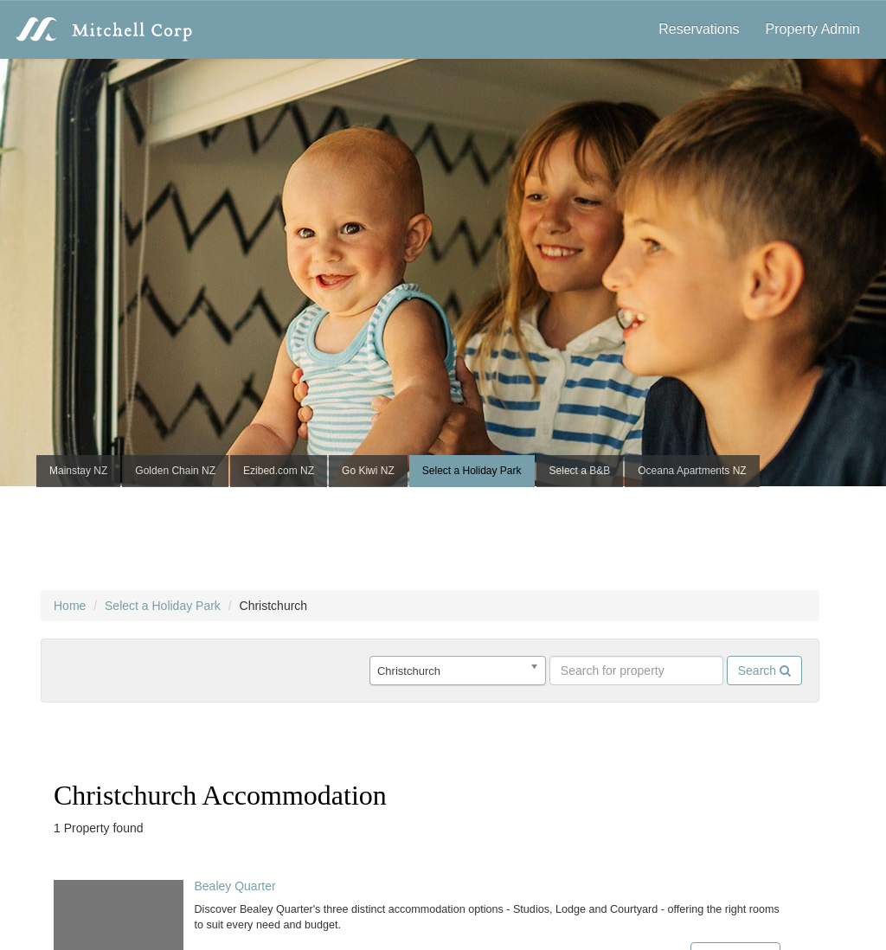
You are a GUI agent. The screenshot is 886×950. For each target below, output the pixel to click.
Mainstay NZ (78, 471)
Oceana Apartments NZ (692, 471)
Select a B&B (580, 471)
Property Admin (813, 29)
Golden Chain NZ (175, 471)
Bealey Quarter (234, 886)
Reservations (698, 29)
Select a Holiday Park (472, 471)
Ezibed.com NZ (278, 471)
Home (70, 606)
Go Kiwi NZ (368, 471)
